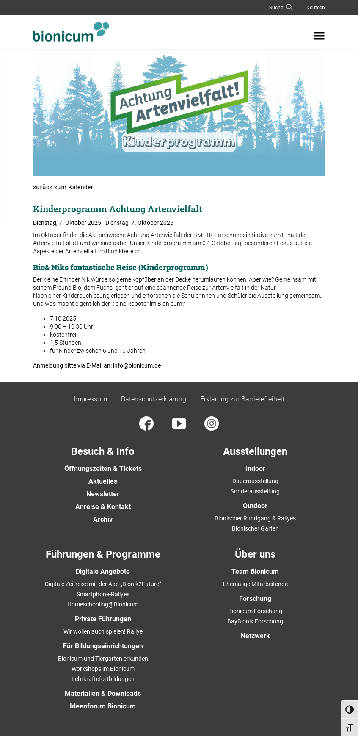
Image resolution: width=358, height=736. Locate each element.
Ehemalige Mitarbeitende (255, 584)
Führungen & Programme (103, 554)
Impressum (90, 399)
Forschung (255, 599)
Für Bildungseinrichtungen (103, 646)
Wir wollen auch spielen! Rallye (103, 631)
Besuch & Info (103, 451)
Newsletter (102, 494)
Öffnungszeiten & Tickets (103, 469)
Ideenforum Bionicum (103, 706)
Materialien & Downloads (103, 693)
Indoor (255, 469)
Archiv (103, 519)
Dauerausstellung (255, 481)
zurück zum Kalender (63, 187)
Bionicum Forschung (255, 611)
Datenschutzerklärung (153, 399)
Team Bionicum (255, 571)
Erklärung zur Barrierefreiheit (242, 399)
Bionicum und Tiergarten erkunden (103, 658)
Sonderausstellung (255, 491)
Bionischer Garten (255, 528)
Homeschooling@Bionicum (102, 604)
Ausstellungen (255, 451)
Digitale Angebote (103, 571)
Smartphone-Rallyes (103, 594)
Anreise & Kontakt (103, 507)
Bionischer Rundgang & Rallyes (255, 518)
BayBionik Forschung (255, 621)
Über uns (255, 554)
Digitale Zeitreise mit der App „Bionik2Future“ (103, 584)
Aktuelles (102, 481)
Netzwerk (255, 636)
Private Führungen (103, 619)
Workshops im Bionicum (103, 668)
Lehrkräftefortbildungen (103, 678)
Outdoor (255, 506)
